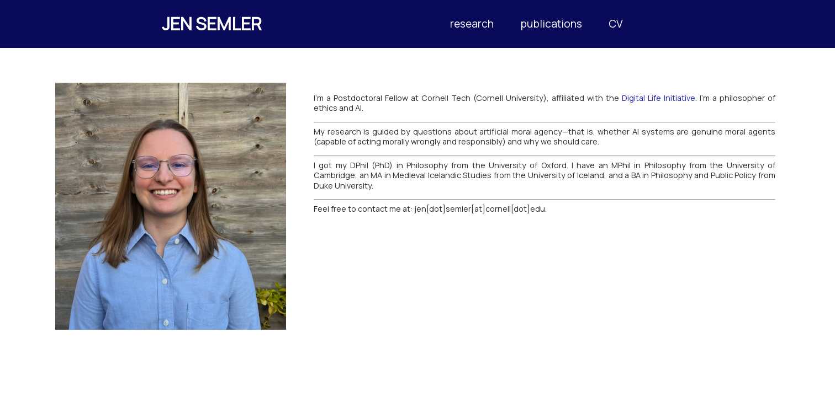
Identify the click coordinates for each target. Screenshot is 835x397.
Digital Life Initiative (658, 98)
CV (616, 24)
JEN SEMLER (212, 24)
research (472, 24)
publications (551, 24)
